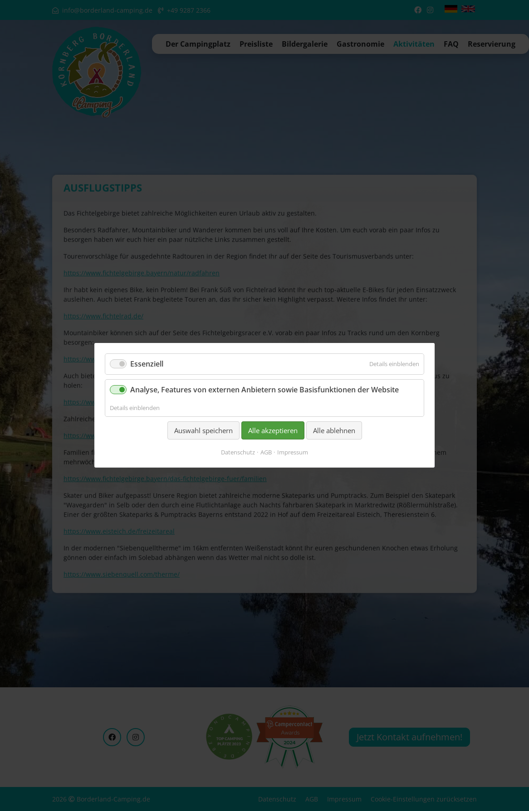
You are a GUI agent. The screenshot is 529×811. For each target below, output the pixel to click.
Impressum (292, 453)
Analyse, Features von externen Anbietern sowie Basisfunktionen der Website (264, 390)
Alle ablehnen (334, 430)
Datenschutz (238, 453)
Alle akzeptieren (273, 430)
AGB (266, 453)
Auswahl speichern (203, 430)
